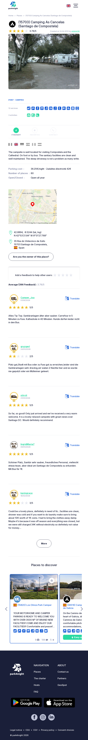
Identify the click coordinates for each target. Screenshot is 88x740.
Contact (53, 132)
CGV (35, 730)
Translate (72, 298)
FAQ (36, 691)
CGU (28, 730)
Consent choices (66, 730)
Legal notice (16, 730)
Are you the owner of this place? (31, 256)
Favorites (35, 132)
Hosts (37, 685)
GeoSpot (62, 685)
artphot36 (75, 31)
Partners (62, 678)
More (44, 543)
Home (10, 16)
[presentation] (12, 61)
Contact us (63, 671)
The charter (40, 678)
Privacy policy (47, 730)
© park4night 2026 (19, 735)
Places (19, 16)
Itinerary (16, 132)
